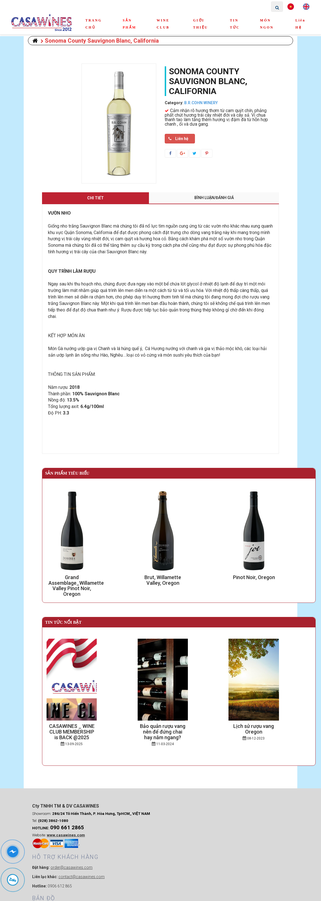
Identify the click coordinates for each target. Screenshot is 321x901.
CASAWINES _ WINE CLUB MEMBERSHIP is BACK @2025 (87, 729)
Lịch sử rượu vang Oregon (269, 726)
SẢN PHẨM (129, 23)
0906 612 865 (126, 854)
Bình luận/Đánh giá (214, 197)
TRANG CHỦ (93, 23)
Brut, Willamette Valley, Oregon (179, 577)
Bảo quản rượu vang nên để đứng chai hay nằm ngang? (178, 729)
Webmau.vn (244, 816)
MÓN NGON (267, 23)
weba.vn (229, 894)
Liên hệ (300, 23)
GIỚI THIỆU (200, 23)
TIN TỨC (235, 23)
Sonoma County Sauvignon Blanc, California (100, 40)
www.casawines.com (66, 857)
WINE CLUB (163, 23)
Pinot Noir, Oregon (270, 577)
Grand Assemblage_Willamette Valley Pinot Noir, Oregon (88, 580)
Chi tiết (95, 198)
